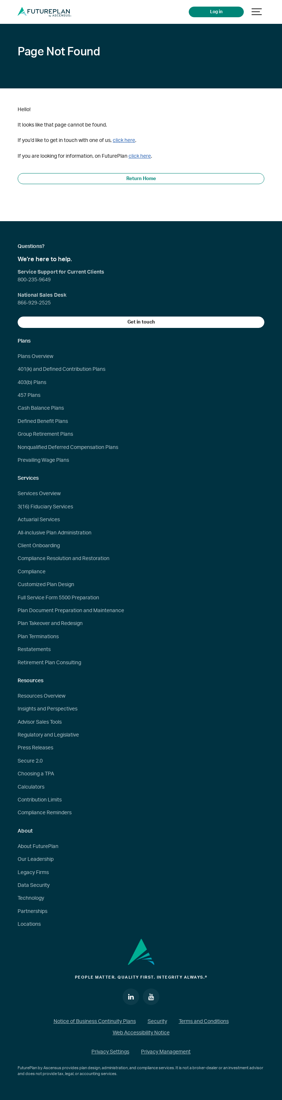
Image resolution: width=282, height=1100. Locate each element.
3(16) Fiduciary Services (45, 506)
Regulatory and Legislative (48, 735)
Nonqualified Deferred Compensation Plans (68, 447)
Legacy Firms (33, 872)
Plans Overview (35, 356)
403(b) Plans (32, 382)
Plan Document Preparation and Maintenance (71, 610)
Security (157, 1021)
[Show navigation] (257, 12)
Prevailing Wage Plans (43, 460)
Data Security (34, 885)
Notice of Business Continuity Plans (95, 1021)
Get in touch (141, 322)
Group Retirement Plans (45, 434)
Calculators (31, 787)
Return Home (141, 178)
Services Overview (39, 493)
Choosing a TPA (36, 773)
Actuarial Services (39, 519)
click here (124, 140)
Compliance (32, 571)
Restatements (34, 649)
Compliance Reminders (45, 812)
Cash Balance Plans (41, 408)
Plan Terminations (38, 636)
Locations (29, 924)
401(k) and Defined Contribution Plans (61, 369)
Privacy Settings (110, 1052)
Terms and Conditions (204, 1021)
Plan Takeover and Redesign (50, 623)
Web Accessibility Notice (141, 1032)
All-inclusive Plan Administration (54, 533)
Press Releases (35, 747)
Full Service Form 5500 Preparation (58, 597)
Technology (31, 898)
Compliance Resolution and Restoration (63, 558)
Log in (216, 12)
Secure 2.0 (30, 761)
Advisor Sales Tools (40, 722)
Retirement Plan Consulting (49, 662)
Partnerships (32, 911)
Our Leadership (36, 859)
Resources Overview (41, 696)
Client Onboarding (39, 545)
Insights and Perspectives (47, 709)
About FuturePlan (38, 846)
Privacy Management (166, 1052)
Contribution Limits (40, 800)
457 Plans (29, 395)
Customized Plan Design (46, 584)
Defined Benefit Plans (43, 421)
